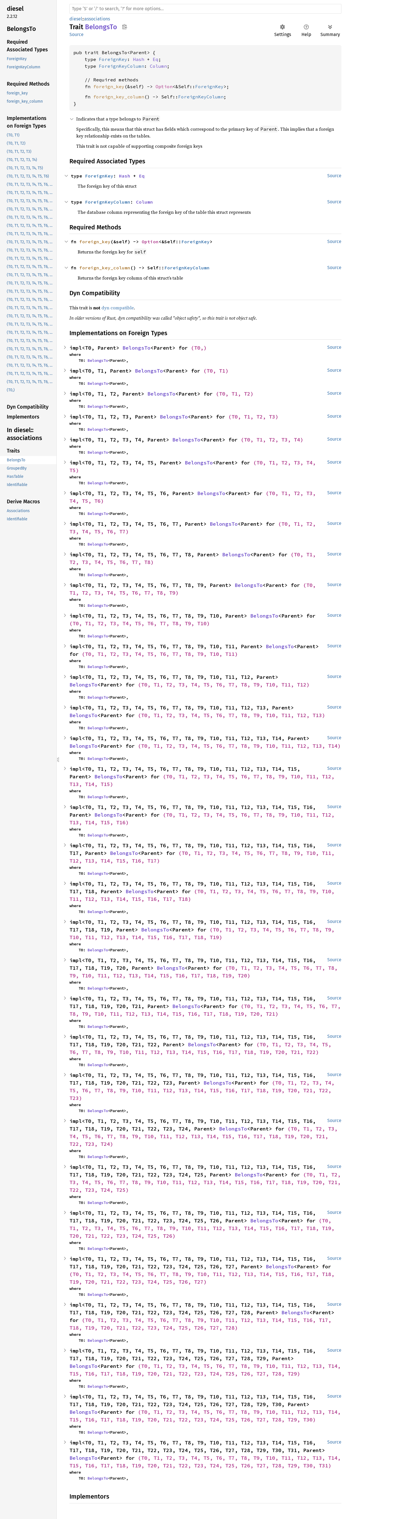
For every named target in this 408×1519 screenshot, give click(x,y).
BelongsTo (136, 348)
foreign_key (108, 86)
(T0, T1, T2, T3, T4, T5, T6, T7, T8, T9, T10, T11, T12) (223, 684)
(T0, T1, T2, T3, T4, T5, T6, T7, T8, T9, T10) (139, 623)
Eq (155, 59)
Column (158, 66)
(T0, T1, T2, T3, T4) (272, 439)
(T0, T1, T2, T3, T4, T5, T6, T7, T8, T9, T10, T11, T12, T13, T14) (239, 746)
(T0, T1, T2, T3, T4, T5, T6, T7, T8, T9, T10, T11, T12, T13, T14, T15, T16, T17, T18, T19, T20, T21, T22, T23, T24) (205, 1136)
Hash (138, 59)
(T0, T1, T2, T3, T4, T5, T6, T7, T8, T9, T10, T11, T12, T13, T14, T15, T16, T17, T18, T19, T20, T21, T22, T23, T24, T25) (206, 1182)
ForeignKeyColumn (121, 66)
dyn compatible (117, 308)
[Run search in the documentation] (205, 9)
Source (76, 34)
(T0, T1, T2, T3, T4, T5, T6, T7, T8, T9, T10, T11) (160, 654)
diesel (75, 19)
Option (164, 86)
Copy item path (124, 26)
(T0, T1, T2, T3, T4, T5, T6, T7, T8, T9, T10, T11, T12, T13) (231, 715)
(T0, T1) (215, 370)
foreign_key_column (118, 97)
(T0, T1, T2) (234, 393)
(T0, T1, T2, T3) (253, 416)
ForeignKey (113, 59)
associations (97, 19)
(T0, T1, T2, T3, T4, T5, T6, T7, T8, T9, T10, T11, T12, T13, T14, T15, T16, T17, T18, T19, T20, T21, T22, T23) (203, 1090)
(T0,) (199, 348)
